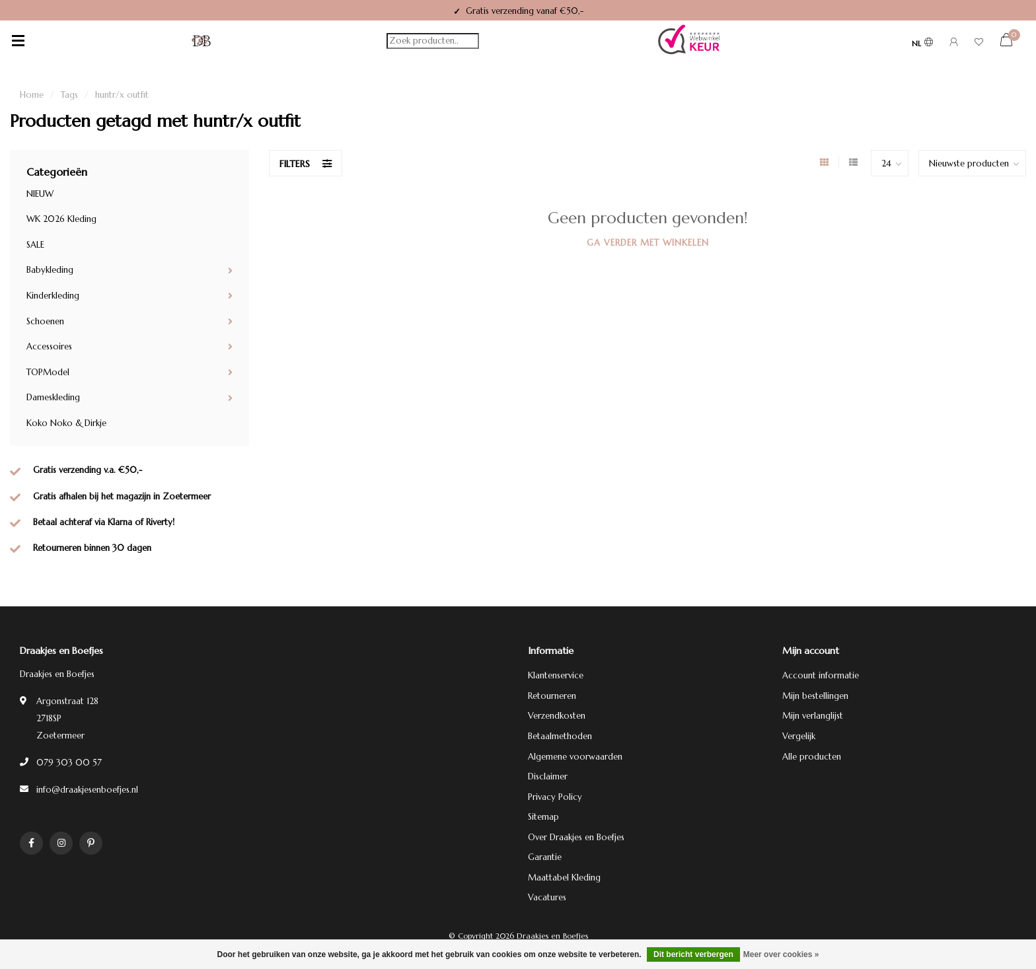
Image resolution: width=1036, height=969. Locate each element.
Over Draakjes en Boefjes (576, 837)
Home (32, 94)
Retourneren (552, 695)
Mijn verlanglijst (812, 715)
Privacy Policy (555, 797)
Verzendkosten (556, 715)
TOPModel (47, 372)
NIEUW (40, 193)
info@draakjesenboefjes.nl (87, 789)
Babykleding (49, 269)
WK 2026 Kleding (61, 219)
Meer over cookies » (781, 954)
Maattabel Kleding (564, 877)
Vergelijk (798, 736)
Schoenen (45, 321)
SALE (35, 244)
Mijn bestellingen (815, 695)
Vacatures (547, 897)
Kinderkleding (52, 295)
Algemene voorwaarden (575, 756)
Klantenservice (555, 675)
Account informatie (820, 675)
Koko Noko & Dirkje (66, 423)
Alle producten (811, 756)
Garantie (545, 857)
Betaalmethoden (560, 736)
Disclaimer (548, 776)
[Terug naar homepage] (201, 41)
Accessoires (49, 346)
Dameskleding (53, 397)
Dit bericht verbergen (693, 954)
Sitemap (543, 816)
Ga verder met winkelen (648, 242)
